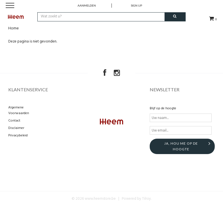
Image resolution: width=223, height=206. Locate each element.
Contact (14, 121)
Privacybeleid (18, 135)
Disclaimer (16, 128)
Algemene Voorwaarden (18, 110)
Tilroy (146, 199)
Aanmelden (87, 5)
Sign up (136, 5)
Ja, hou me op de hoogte (181, 146)
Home (13, 28)
